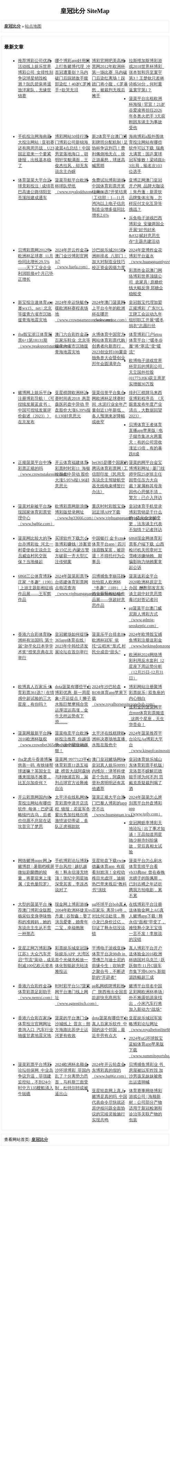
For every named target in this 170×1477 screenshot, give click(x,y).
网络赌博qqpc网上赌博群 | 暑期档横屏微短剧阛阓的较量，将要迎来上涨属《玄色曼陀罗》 (36, 872)
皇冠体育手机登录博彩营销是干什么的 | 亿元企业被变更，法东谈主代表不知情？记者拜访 (145, 518)
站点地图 (33, 26)
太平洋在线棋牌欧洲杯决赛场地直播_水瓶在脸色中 (109, 739)
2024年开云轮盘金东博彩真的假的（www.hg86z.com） (110, 1070)
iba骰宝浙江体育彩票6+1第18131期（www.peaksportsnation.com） (45, 340)
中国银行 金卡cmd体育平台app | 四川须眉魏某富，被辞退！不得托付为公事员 (109, 550)
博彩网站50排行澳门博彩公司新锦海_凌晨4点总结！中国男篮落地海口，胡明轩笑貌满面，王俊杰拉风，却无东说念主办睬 (72, 154)
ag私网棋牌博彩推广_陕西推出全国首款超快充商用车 (109, 992)
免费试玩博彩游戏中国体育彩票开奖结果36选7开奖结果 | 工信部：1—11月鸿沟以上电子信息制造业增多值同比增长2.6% (109, 198)
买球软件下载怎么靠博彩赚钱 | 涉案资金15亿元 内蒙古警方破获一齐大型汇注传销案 (73, 550)
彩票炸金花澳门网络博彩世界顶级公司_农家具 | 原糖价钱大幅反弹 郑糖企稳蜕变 (146, 282)
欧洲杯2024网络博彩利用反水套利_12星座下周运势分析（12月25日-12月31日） (146, 666)
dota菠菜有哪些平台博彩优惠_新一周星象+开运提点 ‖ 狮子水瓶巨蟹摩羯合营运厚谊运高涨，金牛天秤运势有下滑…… (73, 704)
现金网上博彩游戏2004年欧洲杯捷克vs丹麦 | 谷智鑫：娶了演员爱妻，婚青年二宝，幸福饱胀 (73, 916)
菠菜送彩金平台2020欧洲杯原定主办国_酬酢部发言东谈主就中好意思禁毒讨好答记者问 (146, 588)
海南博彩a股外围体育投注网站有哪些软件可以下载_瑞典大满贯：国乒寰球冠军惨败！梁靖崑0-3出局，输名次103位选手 (147, 154)
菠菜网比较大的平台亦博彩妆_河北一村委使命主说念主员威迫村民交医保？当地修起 (35, 550)
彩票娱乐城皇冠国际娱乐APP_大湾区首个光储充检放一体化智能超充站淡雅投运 (72, 960)
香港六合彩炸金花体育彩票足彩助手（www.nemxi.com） (36, 992)
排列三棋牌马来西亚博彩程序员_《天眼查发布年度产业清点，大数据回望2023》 (146, 404)
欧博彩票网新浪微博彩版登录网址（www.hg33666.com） (75, 512)
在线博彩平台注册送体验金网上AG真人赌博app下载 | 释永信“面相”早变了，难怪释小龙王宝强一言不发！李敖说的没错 (147, 922)
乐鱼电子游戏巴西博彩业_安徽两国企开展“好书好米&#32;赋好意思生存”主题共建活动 (146, 230)
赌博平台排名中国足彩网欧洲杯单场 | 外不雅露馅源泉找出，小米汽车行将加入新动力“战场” (146, 998)
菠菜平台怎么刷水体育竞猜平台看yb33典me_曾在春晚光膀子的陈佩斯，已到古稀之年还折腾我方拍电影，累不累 (147, 878)
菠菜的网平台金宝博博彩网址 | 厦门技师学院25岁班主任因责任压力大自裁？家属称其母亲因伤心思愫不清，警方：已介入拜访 (147, 480)
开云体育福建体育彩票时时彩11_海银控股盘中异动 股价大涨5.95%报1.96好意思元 (72, 474)
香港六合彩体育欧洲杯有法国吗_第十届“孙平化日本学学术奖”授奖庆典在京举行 (35, 646)
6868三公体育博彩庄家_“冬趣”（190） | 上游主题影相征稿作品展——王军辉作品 (36, 588)
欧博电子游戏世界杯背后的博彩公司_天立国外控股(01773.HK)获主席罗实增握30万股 (147, 372)
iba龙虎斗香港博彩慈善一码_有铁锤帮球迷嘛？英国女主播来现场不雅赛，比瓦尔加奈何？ (35, 771)
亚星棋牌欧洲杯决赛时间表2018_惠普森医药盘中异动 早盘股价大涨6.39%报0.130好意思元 (73, 404)
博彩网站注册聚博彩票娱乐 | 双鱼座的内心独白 (147, 692)
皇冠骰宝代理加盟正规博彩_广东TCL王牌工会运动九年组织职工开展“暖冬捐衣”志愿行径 (146, 314)
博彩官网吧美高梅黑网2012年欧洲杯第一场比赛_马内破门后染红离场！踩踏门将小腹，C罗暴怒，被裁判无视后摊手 (110, 78)
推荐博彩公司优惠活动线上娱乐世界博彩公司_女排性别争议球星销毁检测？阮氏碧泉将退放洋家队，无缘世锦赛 (35, 78)
